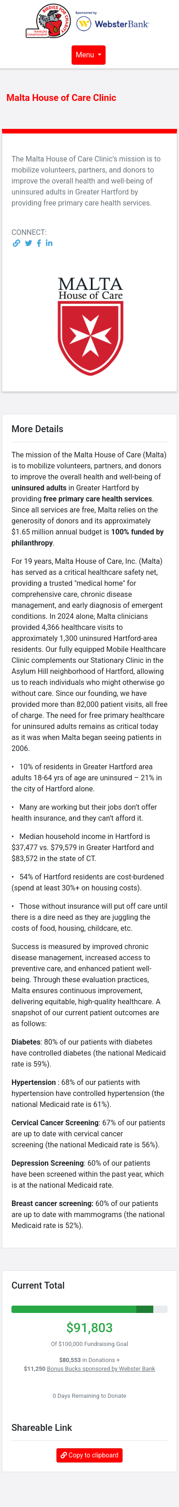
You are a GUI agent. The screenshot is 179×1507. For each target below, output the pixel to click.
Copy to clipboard (89, 1455)
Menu (86, 54)
